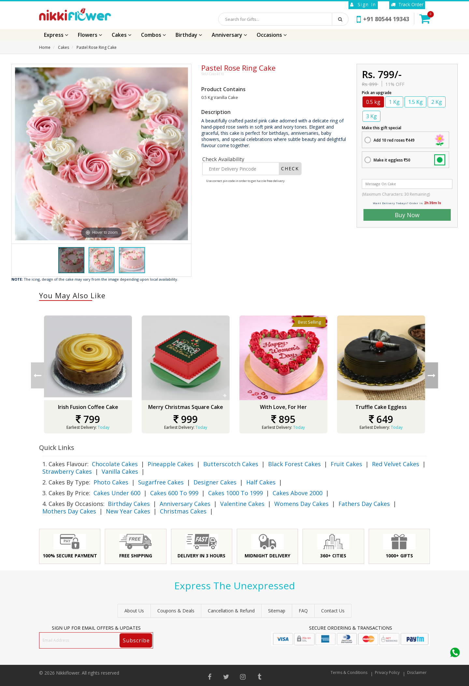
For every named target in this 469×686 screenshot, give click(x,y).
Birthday (189, 34)
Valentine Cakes (242, 504)
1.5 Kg (415, 101)
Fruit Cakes (346, 464)
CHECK (290, 168)
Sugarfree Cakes (161, 482)
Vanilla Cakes (120, 471)
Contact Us (333, 611)
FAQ (303, 611)
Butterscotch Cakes (230, 464)
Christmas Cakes (183, 511)
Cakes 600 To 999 (174, 493)
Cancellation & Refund (231, 611)
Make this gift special (381, 128)
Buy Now (407, 215)
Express (56, 34)
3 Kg (371, 116)
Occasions (272, 34)
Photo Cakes (110, 482)
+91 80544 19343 (383, 18)
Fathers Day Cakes (364, 504)
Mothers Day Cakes (69, 511)
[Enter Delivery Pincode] (240, 168)
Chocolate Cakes (115, 464)
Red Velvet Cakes (395, 464)
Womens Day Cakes (301, 504)
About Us (134, 611)
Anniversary (229, 34)
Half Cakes (261, 482)
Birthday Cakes (129, 504)
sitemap (276, 611)
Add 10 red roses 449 (394, 140)
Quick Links (56, 447)
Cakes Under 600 (116, 493)
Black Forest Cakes (294, 464)
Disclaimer (417, 672)
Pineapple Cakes (170, 464)
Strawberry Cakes (67, 471)
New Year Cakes (128, 511)
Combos (153, 34)
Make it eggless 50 (392, 160)
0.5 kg (373, 101)
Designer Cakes (214, 482)
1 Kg (394, 101)
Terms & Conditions (349, 672)
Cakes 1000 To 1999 (235, 493)
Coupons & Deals (175, 611)
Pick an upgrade (376, 92)
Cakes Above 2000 (297, 493)
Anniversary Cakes (185, 504)
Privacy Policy (387, 672)
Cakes (121, 34)
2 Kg (436, 101)
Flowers (90, 34)
